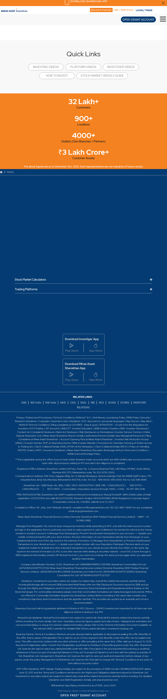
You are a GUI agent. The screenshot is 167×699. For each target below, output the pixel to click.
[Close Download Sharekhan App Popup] (163, 3)
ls (83, 435)
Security (145, 417)
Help (116, 10)
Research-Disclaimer (26, 421)
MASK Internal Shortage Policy (84, 454)
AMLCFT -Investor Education (77, 428)
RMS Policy (133, 417)
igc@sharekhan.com (87, 511)
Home (7, 172)
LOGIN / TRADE (144, 10)
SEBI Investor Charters (106, 428)
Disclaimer (75, 421)
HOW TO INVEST (57, 75)
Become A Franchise (101, 9)
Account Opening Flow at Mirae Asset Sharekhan (86, 439)
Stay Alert (146, 421)
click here (57, 621)
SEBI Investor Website (84, 443)
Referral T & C (83, 417)
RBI (93, 402)
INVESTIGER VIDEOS (121, 67)
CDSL (73, 402)
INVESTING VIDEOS (46, 67)
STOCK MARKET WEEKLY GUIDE (102, 75)
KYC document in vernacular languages (103, 421)
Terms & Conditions (64, 417)
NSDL (83, 402)
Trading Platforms (26, 289)
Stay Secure (133, 421)
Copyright (44, 421)
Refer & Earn (127, 10)
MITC (39, 450)
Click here (63, 691)
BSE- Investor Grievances (134, 428)
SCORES (124, 402)
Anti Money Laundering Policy (108, 417)
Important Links (59, 421)
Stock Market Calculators (30, 279)
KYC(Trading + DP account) (44, 428)
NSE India (51, 402)
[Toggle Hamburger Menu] (163, 19)
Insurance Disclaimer (55, 450)
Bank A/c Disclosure (67, 432)
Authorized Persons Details (100, 435)
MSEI (63, 402)
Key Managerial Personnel (130, 435)
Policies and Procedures (39, 417)
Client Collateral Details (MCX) (111, 446)
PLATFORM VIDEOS (83, 67)
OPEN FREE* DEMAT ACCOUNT (83, 695)
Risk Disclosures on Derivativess (96, 432)
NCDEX (112, 402)
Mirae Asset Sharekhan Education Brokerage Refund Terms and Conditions (107, 450)
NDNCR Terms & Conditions (34, 424)
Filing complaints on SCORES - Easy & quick (74, 424)
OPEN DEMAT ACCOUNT (138, 19)
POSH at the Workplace (80, 446)
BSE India (36, 402)
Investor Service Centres (128, 432)
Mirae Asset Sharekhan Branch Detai (62, 435)
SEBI (24, 402)
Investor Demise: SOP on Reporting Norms (47, 443)
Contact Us (23, 432)
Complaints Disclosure (43, 432)
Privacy (20, 417)
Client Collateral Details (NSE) (51, 446)
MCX (102, 402)
